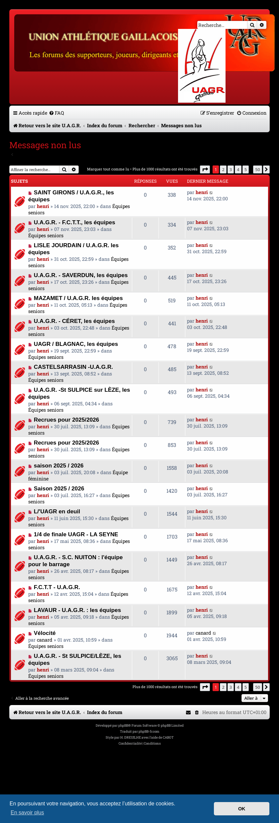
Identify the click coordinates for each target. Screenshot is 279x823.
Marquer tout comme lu (108, 168)
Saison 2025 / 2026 (59, 488)
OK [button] (241, 808)
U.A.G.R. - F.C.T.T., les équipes (74, 222)
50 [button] (257, 169)
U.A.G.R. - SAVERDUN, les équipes (81, 275)
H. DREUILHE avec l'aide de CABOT (147, 737)
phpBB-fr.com (149, 731)
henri (43, 206)
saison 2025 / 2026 (59, 465)
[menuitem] (56, 113)
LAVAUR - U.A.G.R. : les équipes (77, 610)
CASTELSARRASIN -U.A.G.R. (73, 366)
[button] (205, 169)
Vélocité (45, 633)
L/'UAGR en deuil (57, 511)
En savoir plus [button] (27, 812)
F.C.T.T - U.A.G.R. (57, 587)
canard (44, 640)
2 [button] (223, 169)
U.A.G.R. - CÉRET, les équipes (74, 321)
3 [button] (231, 169)
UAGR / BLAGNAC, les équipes (76, 344)
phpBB (123, 725)
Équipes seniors (45, 235)
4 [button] (238, 169)
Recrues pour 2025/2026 (66, 419)
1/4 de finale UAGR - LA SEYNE (76, 534)
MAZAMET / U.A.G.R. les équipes (78, 298)
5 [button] (245, 169)
